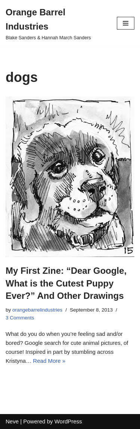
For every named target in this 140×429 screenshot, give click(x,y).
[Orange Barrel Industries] (56, 23)
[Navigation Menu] (125, 23)
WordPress (68, 421)
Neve (12, 421)
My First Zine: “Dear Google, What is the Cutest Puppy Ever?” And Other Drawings (66, 283)
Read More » (49, 361)
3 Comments (20, 318)
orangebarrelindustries (37, 310)
